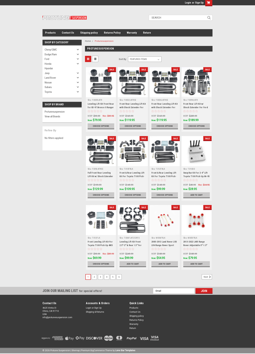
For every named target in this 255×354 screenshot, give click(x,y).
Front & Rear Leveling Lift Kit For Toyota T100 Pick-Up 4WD (163, 176)
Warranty (132, 32)
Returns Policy (112, 32)
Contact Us (68, 32)
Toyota (48, 91)
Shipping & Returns (95, 312)
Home (88, 41)
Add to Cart (197, 195)
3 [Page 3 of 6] (100, 277)
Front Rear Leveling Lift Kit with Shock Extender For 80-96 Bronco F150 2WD (133, 107)
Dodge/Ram (51, 54)
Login (188, 2)
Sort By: (123, 59)
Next (208, 277)
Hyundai (49, 68)
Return (147, 32)
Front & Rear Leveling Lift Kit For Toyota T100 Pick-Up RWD (132, 176)
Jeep (47, 73)
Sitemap (76, 350)
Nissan (48, 82)
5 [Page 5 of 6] (113, 277)
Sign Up (199, 2)
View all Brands (52, 116)
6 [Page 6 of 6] (119, 277)
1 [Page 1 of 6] (88, 277)
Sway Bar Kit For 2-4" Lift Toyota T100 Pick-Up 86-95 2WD (196, 176)
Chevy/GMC (51, 49)
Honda (48, 63)
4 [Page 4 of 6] (106, 277)
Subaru (48, 87)
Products (50, 32)
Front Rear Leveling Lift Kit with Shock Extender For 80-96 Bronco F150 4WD (164, 107)
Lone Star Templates (125, 350)
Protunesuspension (55, 111)
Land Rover (50, 77)
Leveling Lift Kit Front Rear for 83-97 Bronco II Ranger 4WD (101, 107)
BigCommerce (97, 350)
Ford (47, 59)
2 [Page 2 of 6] (94, 277)
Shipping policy (89, 32)
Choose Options (100, 126)
